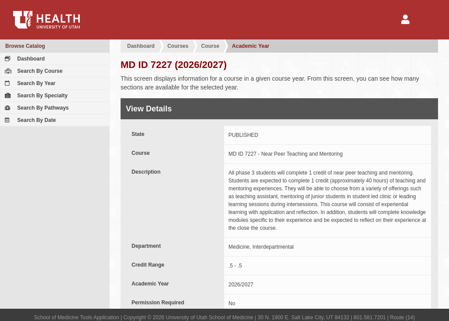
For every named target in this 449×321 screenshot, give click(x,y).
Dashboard (24, 59)
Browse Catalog (25, 46)
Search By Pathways (36, 108)
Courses (178, 46)
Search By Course (33, 71)
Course (210, 46)
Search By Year (29, 83)
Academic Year (250, 46)
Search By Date (29, 120)
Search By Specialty (35, 96)
